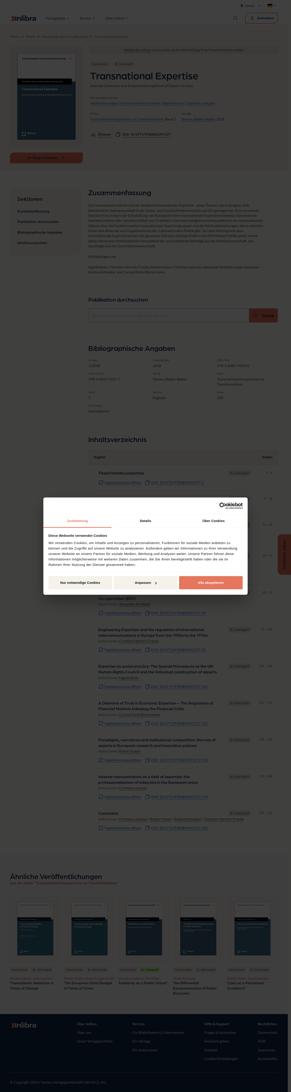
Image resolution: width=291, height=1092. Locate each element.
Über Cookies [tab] (213, 521)
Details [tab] (145, 521)
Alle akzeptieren (211, 583)
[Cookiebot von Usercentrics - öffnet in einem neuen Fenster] (223, 505)
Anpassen (146, 583)
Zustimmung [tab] (77, 521)
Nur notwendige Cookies (80, 583)
